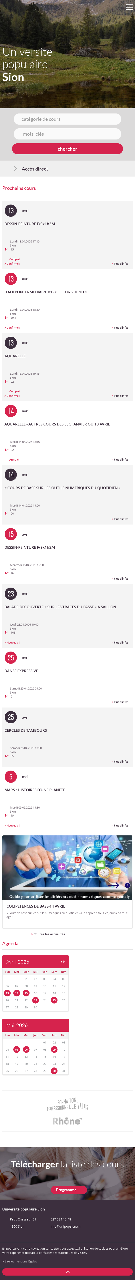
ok (67, 1272)
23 (35, 1000)
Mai (17, 1025)
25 (54, 1000)
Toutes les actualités (49, 934)
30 (54, 1071)
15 (26, 993)
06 (26, 1049)
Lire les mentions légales (21, 1261)
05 (16, 1049)
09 (54, 1049)
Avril (17, 962)
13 (7, 993)
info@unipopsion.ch (66, 1226)
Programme (66, 1189)
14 (16, 993)
